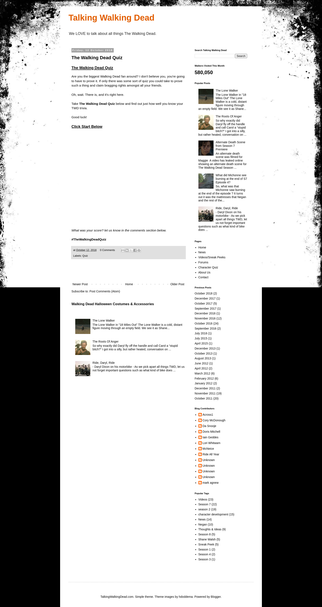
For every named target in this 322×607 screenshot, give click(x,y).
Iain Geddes (211, 437)
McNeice (208, 448)
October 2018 (203, 293)
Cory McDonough (214, 420)
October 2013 (203, 353)
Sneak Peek (206, 544)
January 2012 (203, 383)
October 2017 (203, 303)
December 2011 (205, 388)
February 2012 (204, 378)
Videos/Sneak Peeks (212, 257)
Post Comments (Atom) (105, 291)
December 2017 (205, 298)
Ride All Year (211, 454)
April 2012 (201, 368)
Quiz (85, 255)
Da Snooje (209, 426)
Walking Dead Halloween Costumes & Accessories (112, 304)
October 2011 (203, 398)
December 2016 (205, 313)
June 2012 (201, 363)
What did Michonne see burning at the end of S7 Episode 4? (231, 178)
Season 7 (204, 504)
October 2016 (203, 323)
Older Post (177, 284)
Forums (203, 262)
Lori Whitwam (211, 443)
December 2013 (205, 348)
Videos (202, 499)
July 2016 (201, 333)
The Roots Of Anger (105, 341)
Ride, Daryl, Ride (103, 362)
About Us (204, 272)
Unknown (209, 460)
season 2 (204, 509)
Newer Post (80, 284)
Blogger (216, 596)
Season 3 (204, 559)
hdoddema (186, 596)
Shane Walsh (207, 539)
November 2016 (205, 318)
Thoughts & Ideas (210, 529)
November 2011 (205, 393)
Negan (202, 524)
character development (213, 514)
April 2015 (201, 343)
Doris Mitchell (211, 431)
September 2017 (205, 308)
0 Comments (107, 250)
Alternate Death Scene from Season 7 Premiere (230, 146)
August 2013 (203, 358)
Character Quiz (208, 267)
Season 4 (204, 554)
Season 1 (204, 549)
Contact (203, 277)
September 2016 (205, 328)
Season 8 (204, 534)
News (202, 252)
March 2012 (202, 373)
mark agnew (211, 482)
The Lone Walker (103, 320)
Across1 (208, 414)
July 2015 (201, 338)
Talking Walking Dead (111, 17)
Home (129, 284)
